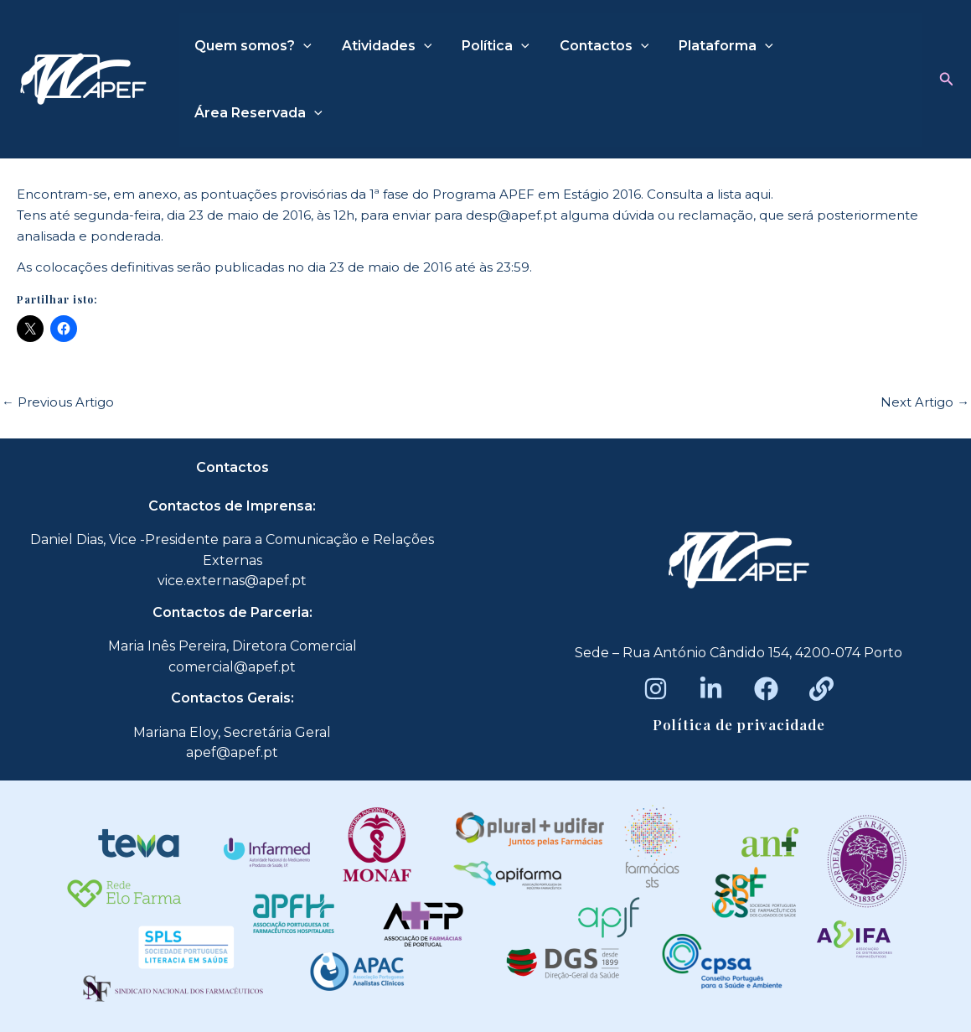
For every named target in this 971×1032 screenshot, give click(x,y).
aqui (758, 194)
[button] (946, 80)
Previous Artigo (58, 402)
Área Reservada (257, 113)
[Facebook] (766, 689)
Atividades (382, 46)
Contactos (593, 46)
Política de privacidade (739, 724)
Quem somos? (251, 46)
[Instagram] (655, 689)
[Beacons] (821, 689)
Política (487, 46)
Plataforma (711, 46)
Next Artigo (925, 402)
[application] (301, 46)
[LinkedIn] (711, 689)
